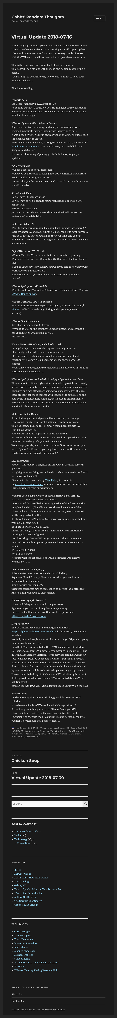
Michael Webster (23, 954)
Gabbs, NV (20, 885)
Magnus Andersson (25, 951)
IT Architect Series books (28, 893)
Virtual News (46, 728)
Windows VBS (18, 737)
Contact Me (18, 1001)
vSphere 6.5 (53, 734)
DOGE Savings (22, 881)
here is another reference (26, 146)
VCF (52, 731)
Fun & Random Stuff (25, 831)
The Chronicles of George (28, 901)
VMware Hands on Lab (24, 294)
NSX (13, 731)
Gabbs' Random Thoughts (38, 17)
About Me (17, 994)
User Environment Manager (37, 731)
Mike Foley (51, 480)
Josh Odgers (21, 947)
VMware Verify (78, 731)
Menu (99, 18)
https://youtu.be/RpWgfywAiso (29, 616)
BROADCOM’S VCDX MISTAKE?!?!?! (31, 987)
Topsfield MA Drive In (26, 904)
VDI (56, 731)
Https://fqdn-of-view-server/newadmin (34, 631)
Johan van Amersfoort (26, 943)
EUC (85, 728)
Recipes (18, 835)
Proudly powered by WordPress (51, 1010)
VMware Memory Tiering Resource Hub (36, 970)
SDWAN (20, 731)
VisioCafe (19, 966)
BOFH (17, 869)
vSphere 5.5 (42, 734)
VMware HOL (65, 731)
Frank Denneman (24, 939)
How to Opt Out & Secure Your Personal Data (38, 889)
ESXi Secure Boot (74, 728)
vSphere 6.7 (65, 734)
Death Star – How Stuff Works (31, 877)
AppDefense (60, 728)
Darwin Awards (22, 873)
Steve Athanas (22, 958)
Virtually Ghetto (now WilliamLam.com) (36, 962)
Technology (20, 839)
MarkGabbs (20, 728)
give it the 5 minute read (29, 484)
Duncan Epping (22, 935)
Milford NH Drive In (25, 897)
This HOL (17, 309)
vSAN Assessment (28, 734)
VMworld (16, 734)
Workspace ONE (32, 737)
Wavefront (75, 734)
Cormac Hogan (22, 931)
